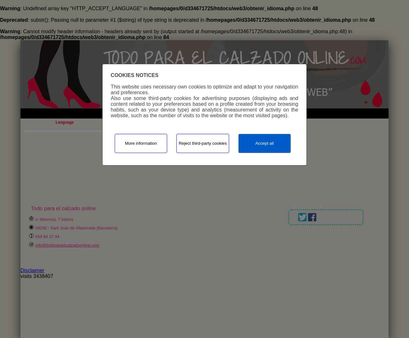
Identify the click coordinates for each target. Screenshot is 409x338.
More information (141, 143)
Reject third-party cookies (203, 143)
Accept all (264, 143)
